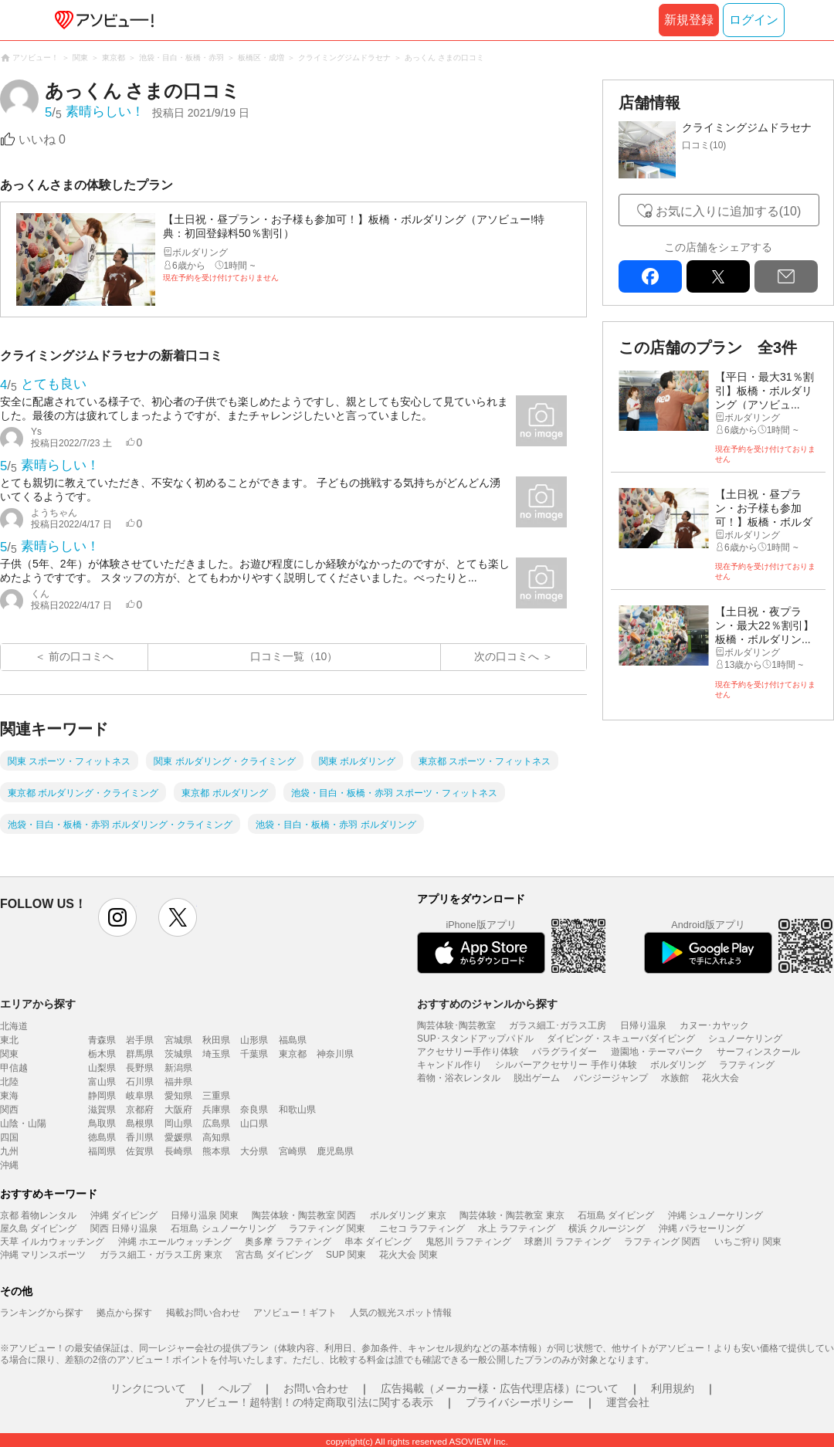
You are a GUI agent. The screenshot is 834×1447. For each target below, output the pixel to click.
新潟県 (178, 1067)
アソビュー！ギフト (295, 1312)
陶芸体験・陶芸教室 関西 (304, 1215)
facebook (650, 276)
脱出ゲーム (537, 1078)
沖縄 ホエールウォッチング (175, 1241)
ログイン (753, 19)
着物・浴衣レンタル (458, 1078)
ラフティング (747, 1064)
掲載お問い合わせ (203, 1312)
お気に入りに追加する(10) (728, 211)
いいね (42, 139)
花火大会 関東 (408, 1254)
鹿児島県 (335, 1151)
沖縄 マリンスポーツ (43, 1254)
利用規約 (672, 1388)
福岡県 (102, 1151)
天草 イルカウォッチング (52, 1241)
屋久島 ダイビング (38, 1228)
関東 (9, 1054)
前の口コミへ (81, 656)
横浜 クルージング (606, 1228)
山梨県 (102, 1067)
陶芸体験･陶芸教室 (456, 1025)
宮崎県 (293, 1151)
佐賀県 (140, 1151)
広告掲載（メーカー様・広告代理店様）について (500, 1388)
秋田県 (216, 1040)
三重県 (216, 1095)
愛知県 (178, 1095)
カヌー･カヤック (714, 1025)
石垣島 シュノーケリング (223, 1228)
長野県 (140, 1067)
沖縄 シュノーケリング (715, 1215)
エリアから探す (38, 1004)
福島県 (293, 1040)
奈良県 (254, 1109)
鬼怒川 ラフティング (468, 1241)
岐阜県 (140, 1095)
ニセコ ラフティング (422, 1228)
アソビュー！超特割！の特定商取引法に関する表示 (309, 1402)
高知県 (216, 1137)
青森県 (102, 1040)
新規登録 (689, 19)
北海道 (14, 1026)
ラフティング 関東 (327, 1228)
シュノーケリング (745, 1038)
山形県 (254, 1040)
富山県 (102, 1081)
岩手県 (140, 1040)
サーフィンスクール (758, 1051)
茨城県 (178, 1054)
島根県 (140, 1123)
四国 (9, 1137)
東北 (9, 1040)
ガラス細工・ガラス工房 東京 (161, 1254)
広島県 (216, 1123)
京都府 (140, 1109)
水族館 (675, 1078)
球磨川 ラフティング (567, 1241)
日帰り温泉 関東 (204, 1215)
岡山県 (178, 1123)
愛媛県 (178, 1137)
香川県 (140, 1137)
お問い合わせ (315, 1388)
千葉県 (254, 1054)
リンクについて (148, 1388)
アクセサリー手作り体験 (468, 1051)
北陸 (9, 1081)
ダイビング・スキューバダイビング (621, 1038)
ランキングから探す (41, 1312)
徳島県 (102, 1137)
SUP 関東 (346, 1254)
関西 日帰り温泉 (124, 1228)
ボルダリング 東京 (408, 1215)
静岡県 (102, 1095)
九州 (9, 1151)
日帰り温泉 (643, 1025)
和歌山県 (297, 1109)
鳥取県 (102, 1123)
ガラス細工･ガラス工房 (557, 1025)
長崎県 (178, 1151)
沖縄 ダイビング (124, 1215)
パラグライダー (564, 1051)
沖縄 (9, 1165)
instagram (117, 917)
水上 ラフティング (516, 1228)
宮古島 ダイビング (274, 1254)
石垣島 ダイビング (616, 1215)
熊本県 (216, 1151)
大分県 (254, 1151)
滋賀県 (102, 1109)
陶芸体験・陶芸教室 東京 (511, 1215)
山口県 (254, 1123)
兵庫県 (216, 1109)
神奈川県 (335, 1054)
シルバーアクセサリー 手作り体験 (565, 1064)
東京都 (293, 1054)
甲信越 (14, 1067)
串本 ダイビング (378, 1241)
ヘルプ (235, 1388)
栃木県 (102, 1054)
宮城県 (178, 1040)
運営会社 (627, 1402)
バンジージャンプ (611, 1078)
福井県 (178, 1081)
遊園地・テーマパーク (657, 1051)
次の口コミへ (506, 656)
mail (786, 276)
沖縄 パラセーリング (701, 1228)
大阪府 (178, 1109)
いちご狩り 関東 (747, 1241)
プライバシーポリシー (520, 1402)
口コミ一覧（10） (294, 656)
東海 (9, 1095)
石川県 (140, 1081)
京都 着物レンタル (38, 1215)
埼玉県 (216, 1054)
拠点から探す (124, 1312)
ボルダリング (678, 1064)
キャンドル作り (449, 1064)
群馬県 (140, 1054)
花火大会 (720, 1078)
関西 (9, 1109)
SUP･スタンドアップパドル (475, 1038)
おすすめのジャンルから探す (487, 1004)
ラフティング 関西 (662, 1241)
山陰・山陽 (23, 1123)
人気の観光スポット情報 (401, 1312)
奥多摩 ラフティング (288, 1241)
